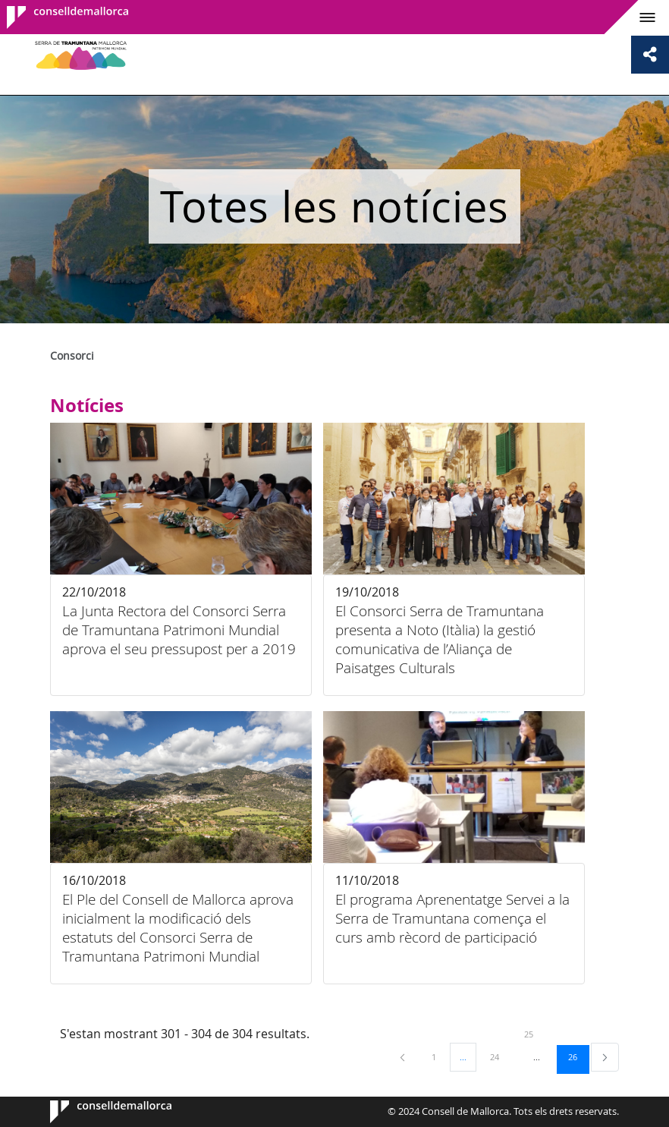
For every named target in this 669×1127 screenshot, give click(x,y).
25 (534, 1034)
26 (578, 1056)
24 (499, 1056)
